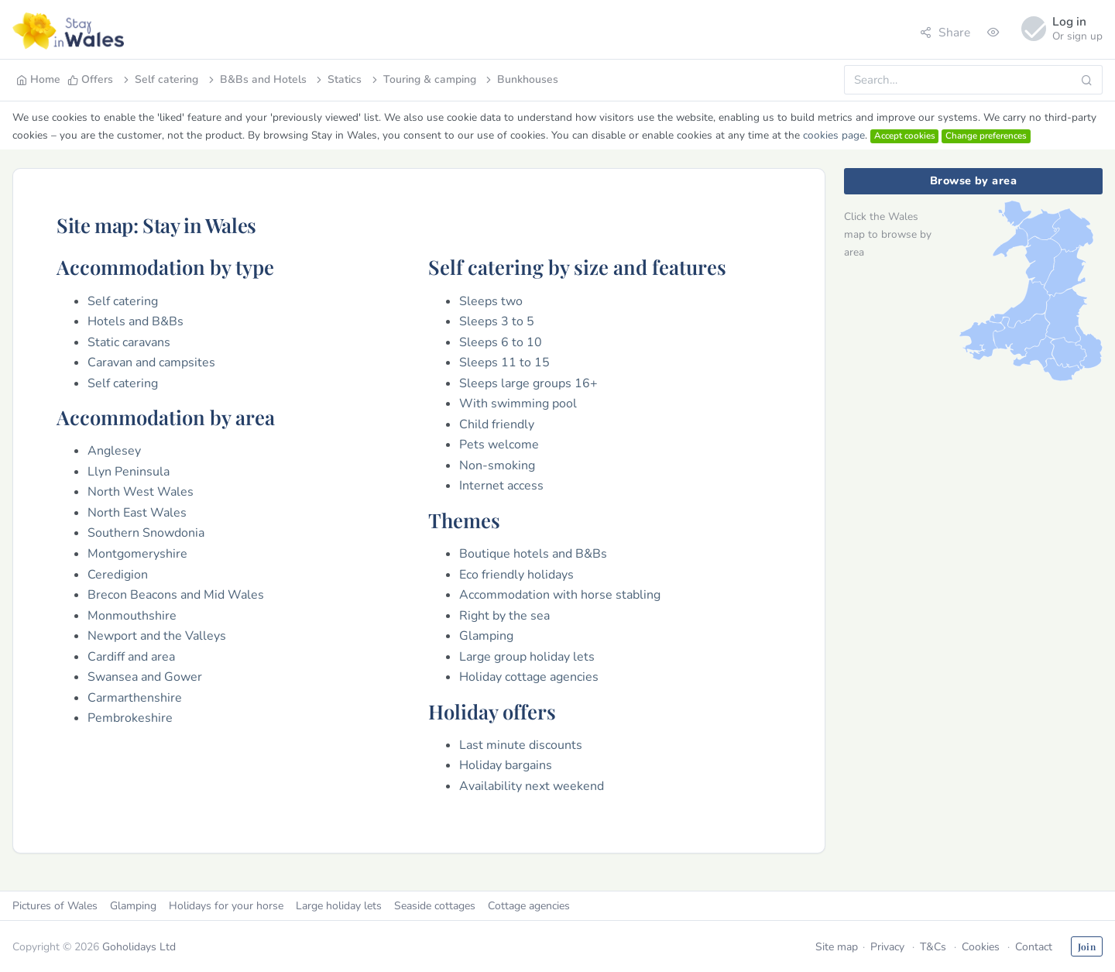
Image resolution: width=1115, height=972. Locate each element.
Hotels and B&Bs (135, 321)
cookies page (834, 135)
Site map (836, 946)
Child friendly (496, 424)
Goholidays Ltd (139, 946)
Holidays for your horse (226, 905)
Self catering (159, 79)
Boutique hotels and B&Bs (533, 553)
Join (1087, 946)
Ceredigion (117, 574)
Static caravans (128, 342)
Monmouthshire (132, 615)
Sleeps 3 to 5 (496, 321)
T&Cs (933, 946)
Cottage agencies (529, 905)
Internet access (501, 485)
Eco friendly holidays (516, 574)
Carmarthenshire (134, 697)
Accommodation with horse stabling (559, 594)
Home (38, 79)
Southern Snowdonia (145, 532)
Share (945, 32)
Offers (90, 79)
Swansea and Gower (144, 676)
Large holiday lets (339, 905)
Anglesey (114, 450)
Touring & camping (422, 79)
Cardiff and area (131, 656)
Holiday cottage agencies (529, 676)
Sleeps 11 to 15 (504, 362)
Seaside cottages (434, 905)
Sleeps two (491, 301)
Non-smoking (497, 465)
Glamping (486, 635)
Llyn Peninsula (128, 471)
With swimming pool (518, 403)
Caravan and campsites (151, 362)
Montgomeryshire (137, 553)
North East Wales (137, 512)
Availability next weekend (531, 786)
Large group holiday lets (527, 656)
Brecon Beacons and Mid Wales (175, 594)
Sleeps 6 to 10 (500, 342)
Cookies (981, 946)
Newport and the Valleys (156, 635)
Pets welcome (499, 444)
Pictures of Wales (55, 905)
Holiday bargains (505, 765)
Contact (1033, 946)
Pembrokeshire (130, 717)
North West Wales (140, 491)
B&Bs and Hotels (256, 79)
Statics (338, 79)
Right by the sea (504, 615)
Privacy (887, 946)
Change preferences (986, 135)
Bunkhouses (520, 79)
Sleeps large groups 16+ (528, 383)
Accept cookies (904, 135)
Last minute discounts (520, 745)
